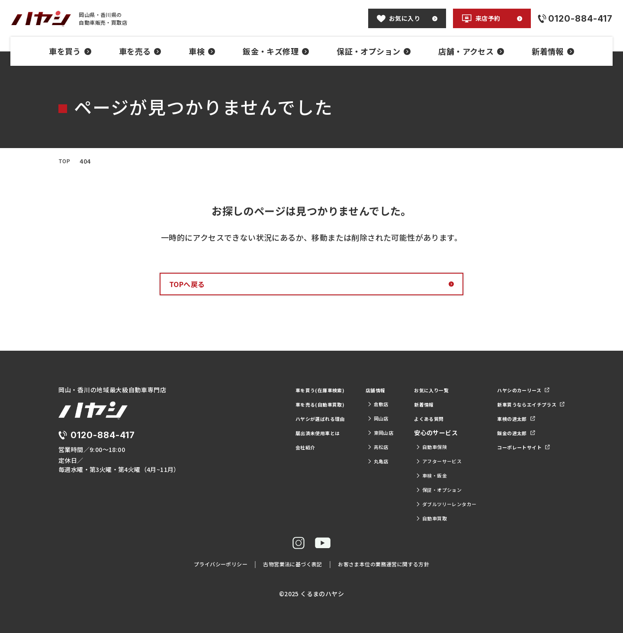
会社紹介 (260, 446)
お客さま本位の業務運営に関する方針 (393, 563)
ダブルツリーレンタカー (423, 504)
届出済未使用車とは (275, 432)
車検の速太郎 (504, 418)
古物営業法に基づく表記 (289, 563)
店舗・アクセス (471, 51)
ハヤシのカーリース (513, 389)
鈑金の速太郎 (504, 432)
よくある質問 (402, 418)
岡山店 (344, 418)
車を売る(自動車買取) (277, 404)
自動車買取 (405, 518)
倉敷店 (344, 404)
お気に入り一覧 (406, 389)
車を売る (140, 51)
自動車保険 (405, 446)
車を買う (70, 51)
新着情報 (553, 51)
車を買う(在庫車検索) (277, 389)
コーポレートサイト (514, 446)
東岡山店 (347, 432)
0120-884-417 (108, 445)
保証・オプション (374, 51)
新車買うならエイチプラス (523, 404)
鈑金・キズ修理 (276, 51)
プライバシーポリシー (208, 563)
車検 (202, 51)
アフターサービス (414, 461)
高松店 (344, 446)
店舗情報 (343, 389)
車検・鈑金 (405, 475)
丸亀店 (344, 461)
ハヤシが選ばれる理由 (278, 418)
